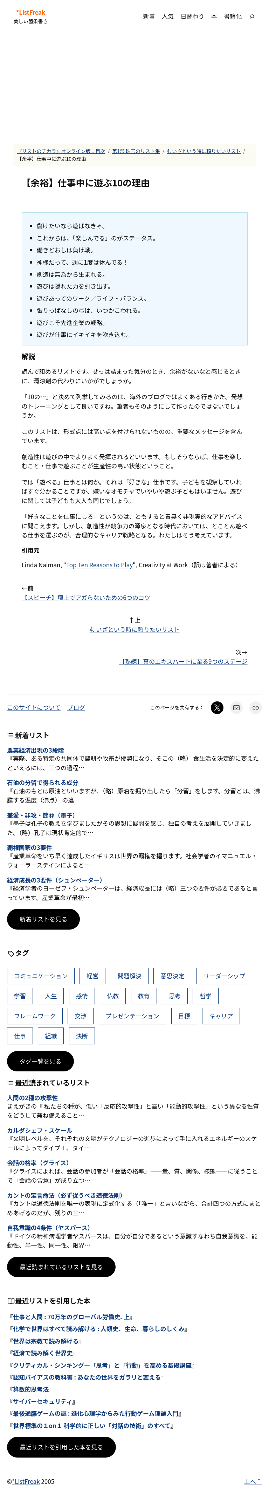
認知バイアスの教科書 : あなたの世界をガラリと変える (87, 1377)
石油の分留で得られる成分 (42, 782)
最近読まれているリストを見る (61, 1266)
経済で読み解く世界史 (43, 1352)
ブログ (76, 707)
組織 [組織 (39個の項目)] (51, 1035)
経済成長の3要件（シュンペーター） (56, 880)
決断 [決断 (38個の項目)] (82, 1035)
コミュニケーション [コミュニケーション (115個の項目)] (41, 975)
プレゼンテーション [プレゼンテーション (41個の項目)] (132, 1015)
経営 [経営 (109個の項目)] (92, 975)
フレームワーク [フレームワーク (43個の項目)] (35, 1015)
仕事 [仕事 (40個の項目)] (20, 1035)
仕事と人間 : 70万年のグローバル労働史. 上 (71, 1316)
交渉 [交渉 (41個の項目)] (81, 1015)
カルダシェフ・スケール (40, 1130)
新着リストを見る (43, 918)
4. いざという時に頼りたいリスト (204, 150)
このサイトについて (34, 707)
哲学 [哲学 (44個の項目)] (206, 995)
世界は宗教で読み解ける (46, 1340)
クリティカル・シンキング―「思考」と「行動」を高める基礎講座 (102, 1365)
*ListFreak (30, 12)
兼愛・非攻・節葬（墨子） (42, 815)
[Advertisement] (134, 88)
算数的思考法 (31, 1389)
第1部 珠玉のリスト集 (136, 150)
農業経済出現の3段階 (35, 750)
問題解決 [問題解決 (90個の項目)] (130, 975)
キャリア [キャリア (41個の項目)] (221, 1015)
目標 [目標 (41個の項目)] (184, 1015)
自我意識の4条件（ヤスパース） (50, 1227)
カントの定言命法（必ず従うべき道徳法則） (66, 1195)
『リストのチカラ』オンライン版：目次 (61, 150)
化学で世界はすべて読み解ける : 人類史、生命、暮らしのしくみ (98, 1328)
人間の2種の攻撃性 (32, 1097)
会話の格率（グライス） (39, 1162)
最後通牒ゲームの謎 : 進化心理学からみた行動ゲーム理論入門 (96, 1413)
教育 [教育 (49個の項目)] (144, 995)
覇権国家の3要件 (29, 847)
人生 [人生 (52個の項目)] (51, 995)
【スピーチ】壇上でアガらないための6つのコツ (86, 597)
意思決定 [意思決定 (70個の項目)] (172, 975)
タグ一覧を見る (40, 1061)
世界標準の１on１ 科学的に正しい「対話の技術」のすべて (92, 1425)
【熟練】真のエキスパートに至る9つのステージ (183, 661)
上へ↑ (253, 1481)
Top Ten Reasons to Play (99, 564)
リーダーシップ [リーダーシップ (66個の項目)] (224, 975)
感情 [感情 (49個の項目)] (82, 995)
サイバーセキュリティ (42, 1401)
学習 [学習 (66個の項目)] (20, 995)
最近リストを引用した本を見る (61, 1446)
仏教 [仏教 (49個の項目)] (113, 995)
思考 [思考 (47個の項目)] (175, 995)
